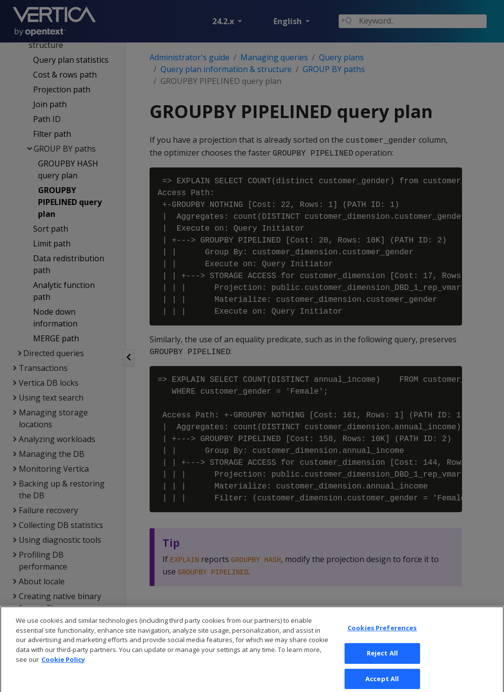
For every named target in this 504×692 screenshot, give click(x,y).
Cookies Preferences (382, 636)
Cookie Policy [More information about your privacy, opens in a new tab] (63, 667)
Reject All (382, 661)
